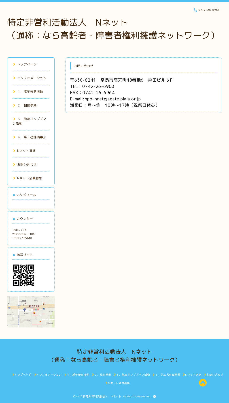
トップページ (25, 64)
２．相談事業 (25, 105)
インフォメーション (29, 78)
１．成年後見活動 (28, 91)
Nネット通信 (24, 151)
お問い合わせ (25, 164)
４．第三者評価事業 (29, 137)
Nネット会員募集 (27, 178)
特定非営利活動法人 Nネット (102, 396)
